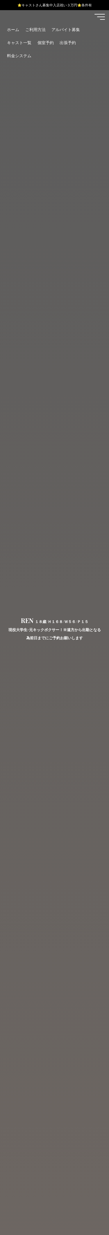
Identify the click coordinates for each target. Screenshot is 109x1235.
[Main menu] (99, 17)
